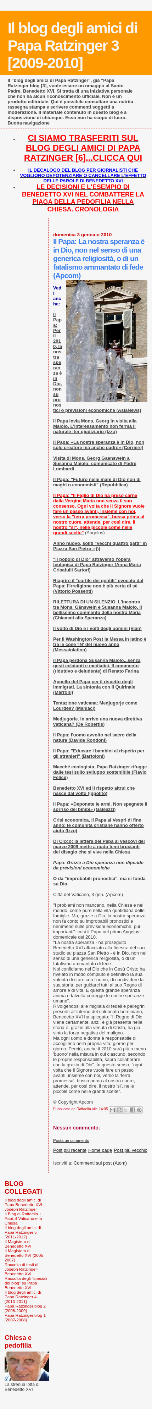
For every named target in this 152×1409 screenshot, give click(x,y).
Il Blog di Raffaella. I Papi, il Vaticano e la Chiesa (23, 1218)
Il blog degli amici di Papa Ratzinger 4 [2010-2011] (23, 1297)
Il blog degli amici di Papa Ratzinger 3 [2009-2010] (72, 45)
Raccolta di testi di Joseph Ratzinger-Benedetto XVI (21, 1269)
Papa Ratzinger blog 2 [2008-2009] (25, 1308)
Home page (100, 1150)
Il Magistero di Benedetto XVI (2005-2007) (25, 1255)
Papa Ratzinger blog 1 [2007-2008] (25, 1317)
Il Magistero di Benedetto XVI (18, 1243)
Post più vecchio (130, 1150)
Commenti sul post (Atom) (100, 1163)
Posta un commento (71, 1140)
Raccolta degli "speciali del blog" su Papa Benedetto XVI (26, 1283)
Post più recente (69, 1150)
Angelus (131, 931)
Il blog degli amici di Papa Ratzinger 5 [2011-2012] (23, 1232)
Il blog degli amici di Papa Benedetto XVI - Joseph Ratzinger (25, 1204)
